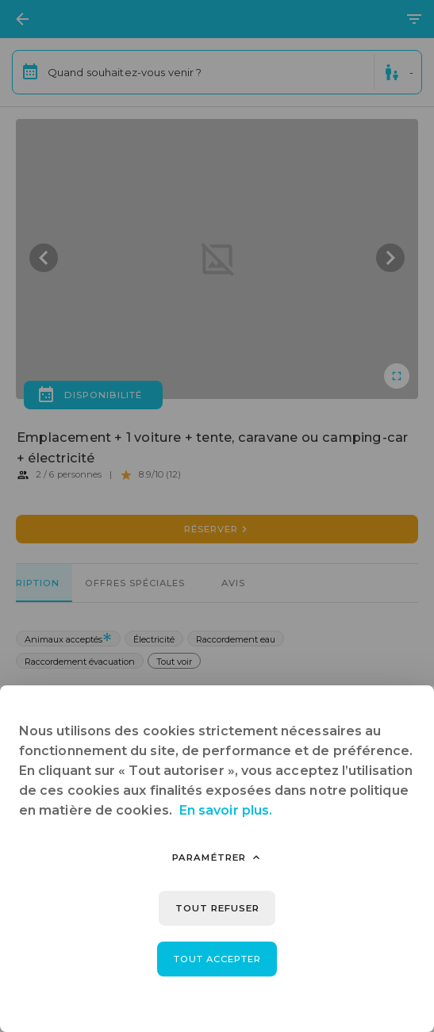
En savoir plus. (225, 810)
